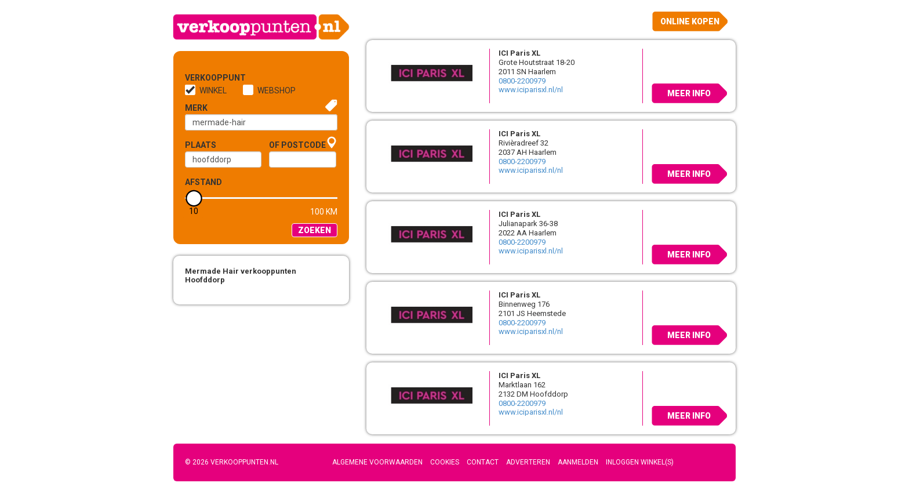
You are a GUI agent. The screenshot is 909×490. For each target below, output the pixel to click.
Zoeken (314, 230)
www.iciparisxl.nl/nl (531, 89)
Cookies (444, 462)
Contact (483, 462)
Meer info (689, 93)
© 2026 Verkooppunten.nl (231, 462)
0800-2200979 (522, 81)
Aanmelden (578, 462)
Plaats (200, 145)
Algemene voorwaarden (377, 462)
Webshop (276, 90)
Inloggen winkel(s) (640, 462)
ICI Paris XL (519, 53)
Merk (196, 107)
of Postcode (297, 145)
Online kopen (689, 21)
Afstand (203, 182)
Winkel (213, 90)
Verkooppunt (204, 77)
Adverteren (528, 462)
